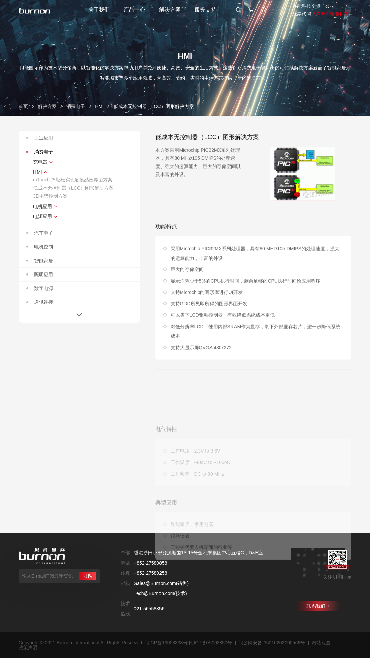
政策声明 (28, 647)
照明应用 (39, 274)
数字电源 (39, 288)
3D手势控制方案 (50, 196)
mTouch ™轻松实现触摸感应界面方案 (73, 179)
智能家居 (39, 260)
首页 (23, 106)
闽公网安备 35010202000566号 (272, 642)
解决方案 (170, 10)
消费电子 (75, 106)
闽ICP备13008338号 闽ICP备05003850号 (188, 642)
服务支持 (205, 10)
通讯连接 (39, 302)
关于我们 (99, 10)
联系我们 (318, 606)
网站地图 (321, 642)
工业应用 (39, 137)
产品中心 (134, 10)
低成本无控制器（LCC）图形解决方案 (73, 188)
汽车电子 (39, 233)
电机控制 (39, 246)
